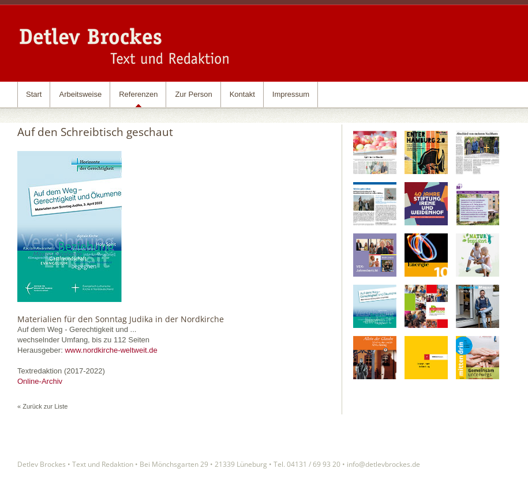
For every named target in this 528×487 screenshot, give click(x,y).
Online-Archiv (39, 381)
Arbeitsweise (80, 94)
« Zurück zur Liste (42, 406)
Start (34, 94)
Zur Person (193, 94)
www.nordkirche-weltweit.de (111, 350)
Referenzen (138, 94)
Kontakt (242, 94)
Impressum (290, 94)
